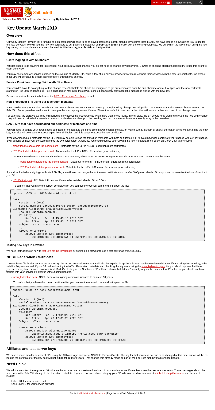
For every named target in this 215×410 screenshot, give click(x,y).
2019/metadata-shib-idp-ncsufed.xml (33, 151)
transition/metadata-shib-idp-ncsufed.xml (36, 146)
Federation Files (39, 19)
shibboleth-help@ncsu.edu (170, 384)
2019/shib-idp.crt (22, 180)
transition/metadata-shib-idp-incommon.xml (44, 161)
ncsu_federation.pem (153, 271)
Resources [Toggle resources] (159, 3)
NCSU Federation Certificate (70, 96)
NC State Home (27, 2)
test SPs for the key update (57, 256)
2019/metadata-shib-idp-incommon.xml (42, 167)
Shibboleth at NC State (14, 19)
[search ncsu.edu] (185, 2)
